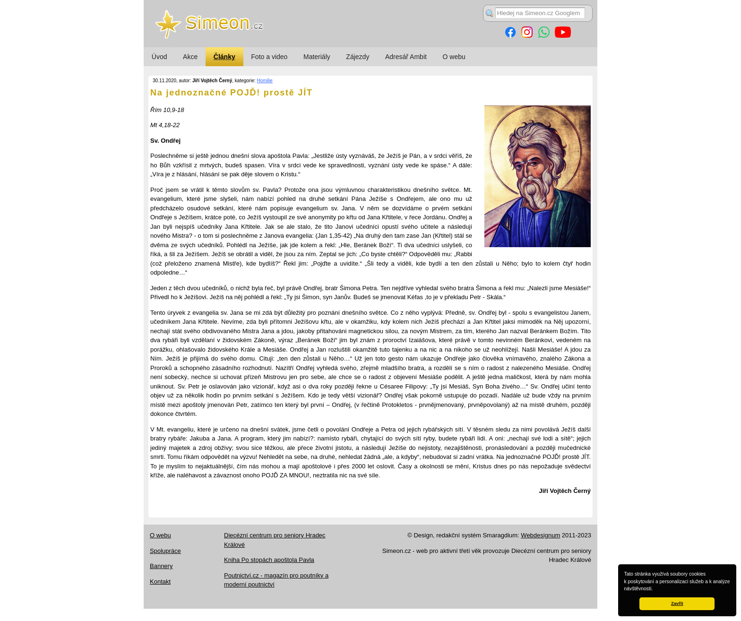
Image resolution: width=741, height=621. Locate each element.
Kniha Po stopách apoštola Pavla (269, 559)
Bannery (161, 565)
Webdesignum (540, 535)
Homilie (265, 80)
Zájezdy (357, 56)
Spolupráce (165, 550)
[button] (655, 589)
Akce (190, 56)
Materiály (316, 56)
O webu (454, 56)
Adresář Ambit (406, 56)
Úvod (159, 56)
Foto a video (269, 56)
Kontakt (160, 581)
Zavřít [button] (677, 603)
